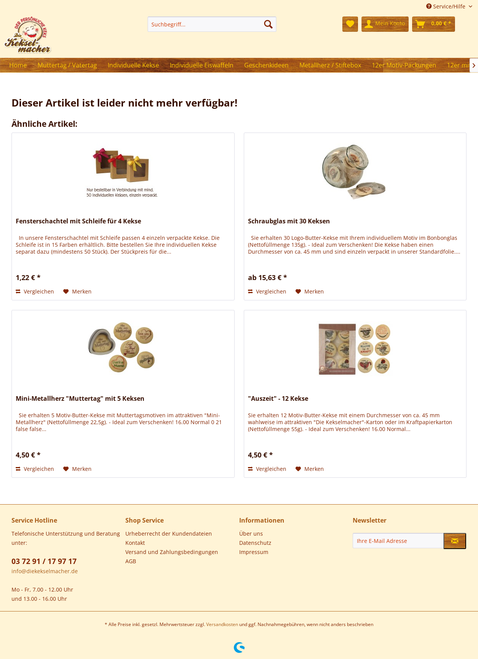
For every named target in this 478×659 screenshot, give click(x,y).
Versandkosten (222, 624)
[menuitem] (212, 24)
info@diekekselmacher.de (44, 571)
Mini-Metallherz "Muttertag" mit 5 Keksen (80, 399)
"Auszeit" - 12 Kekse (278, 399)
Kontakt (135, 542)
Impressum (253, 552)
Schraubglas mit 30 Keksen (289, 221)
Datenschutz (255, 542)
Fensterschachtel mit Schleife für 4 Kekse (78, 221)
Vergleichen (35, 291)
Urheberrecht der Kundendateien (168, 533)
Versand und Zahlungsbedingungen (171, 552)
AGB (130, 561)
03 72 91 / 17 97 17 (44, 561)
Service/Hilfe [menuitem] (446, 6)
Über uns (251, 533)
